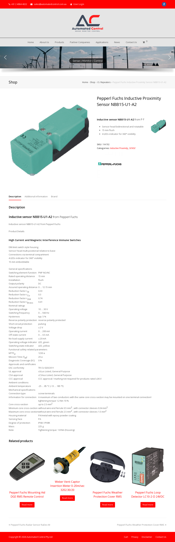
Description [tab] (15, 196)
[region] (87, 61)
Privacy (134, 537)
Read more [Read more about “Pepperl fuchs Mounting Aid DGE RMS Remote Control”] (27, 504)
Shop (92, 82)
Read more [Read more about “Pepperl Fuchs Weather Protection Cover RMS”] (107, 504)
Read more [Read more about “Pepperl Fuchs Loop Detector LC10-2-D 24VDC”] (148, 504)
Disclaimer (147, 537)
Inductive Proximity (119, 148)
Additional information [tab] (36, 196)
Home (85, 82)
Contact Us (161, 537)
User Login (78, 4)
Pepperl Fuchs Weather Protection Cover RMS (141, 524)
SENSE (132, 148)
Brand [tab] (54, 196)
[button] (5, 57)
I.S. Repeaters (104, 82)
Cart (126, 537)
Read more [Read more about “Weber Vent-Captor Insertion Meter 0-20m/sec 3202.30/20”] (67, 498)
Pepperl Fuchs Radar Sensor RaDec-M (29, 524)
